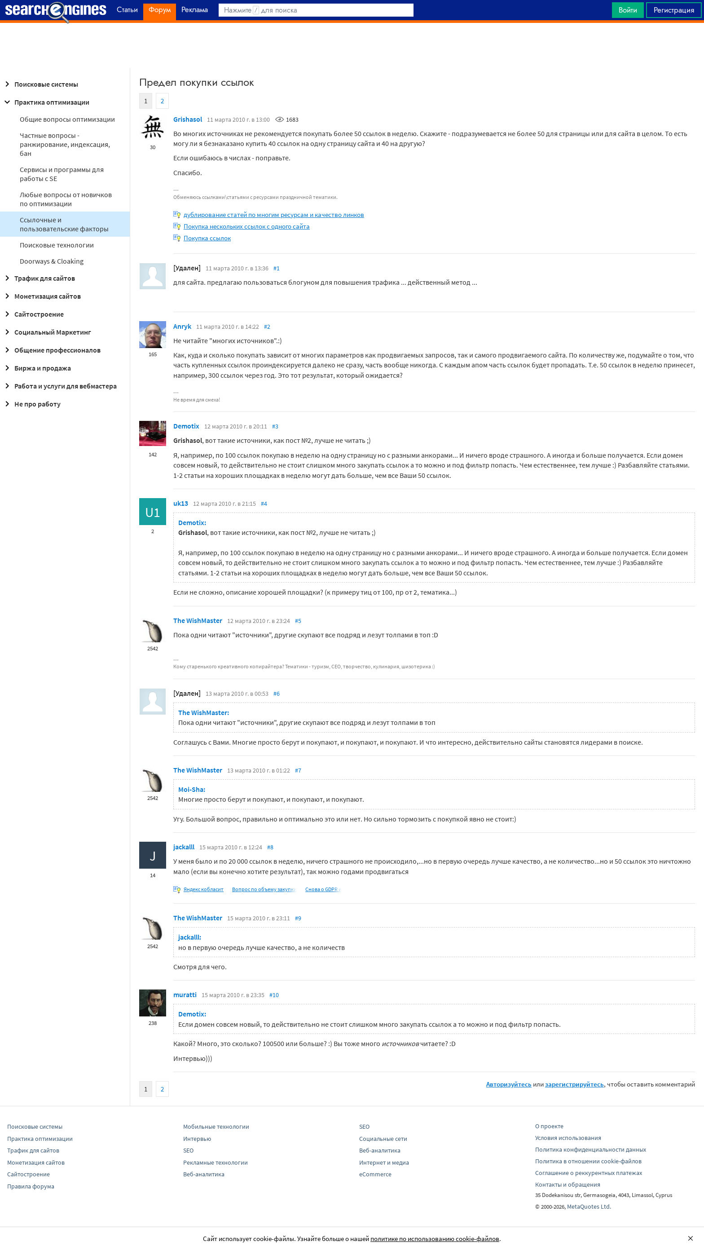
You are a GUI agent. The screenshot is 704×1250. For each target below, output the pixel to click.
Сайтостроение (33, 314)
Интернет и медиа (384, 1162)
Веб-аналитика (203, 1174)
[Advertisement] (352, 45)
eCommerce (375, 1174)
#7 (298, 770)
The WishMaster (197, 620)
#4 (264, 503)
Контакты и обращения (567, 1184)
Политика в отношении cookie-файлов (588, 1161)
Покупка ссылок (207, 238)
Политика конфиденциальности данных (590, 1149)
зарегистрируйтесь (574, 1084)
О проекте (549, 1126)
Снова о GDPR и (323, 889)
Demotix (186, 425)
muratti (185, 994)
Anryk (182, 326)
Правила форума (30, 1186)
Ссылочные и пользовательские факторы (64, 224)
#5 (298, 621)
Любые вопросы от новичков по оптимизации (66, 199)
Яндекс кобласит (204, 889)
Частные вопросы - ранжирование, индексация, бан (65, 144)
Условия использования (568, 1138)
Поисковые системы (40, 84)
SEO (188, 1150)
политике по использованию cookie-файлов (434, 1238)
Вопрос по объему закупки (264, 889)
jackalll (183, 846)
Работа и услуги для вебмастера (59, 385)
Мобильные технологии (216, 1126)
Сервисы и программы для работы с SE (62, 174)
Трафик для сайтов (38, 278)
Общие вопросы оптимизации (67, 119)
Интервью (197, 1139)
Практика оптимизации (45, 102)
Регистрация (674, 9)
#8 (270, 847)
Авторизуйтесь (509, 1084)
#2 (267, 326)
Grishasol (187, 119)
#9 (298, 918)
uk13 (180, 503)
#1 (276, 268)
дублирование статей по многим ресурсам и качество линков (274, 214)
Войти (628, 9)
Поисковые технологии (57, 244)
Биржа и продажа (36, 367)
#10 (274, 995)
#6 (276, 693)
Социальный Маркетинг (46, 332)
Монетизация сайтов (41, 296)
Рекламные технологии (215, 1162)
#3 (275, 426)
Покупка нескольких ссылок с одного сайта (247, 226)
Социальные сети (383, 1139)
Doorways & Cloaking (52, 260)
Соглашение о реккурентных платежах (588, 1173)
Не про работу (31, 403)
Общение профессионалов (51, 350)
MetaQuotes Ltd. (589, 1206)
